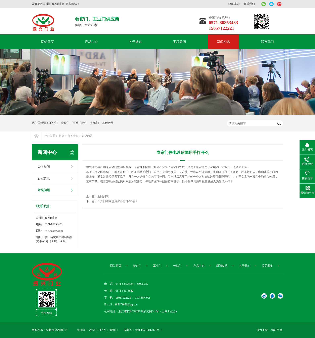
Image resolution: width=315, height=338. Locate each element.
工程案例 (179, 41)
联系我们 (249, 3)
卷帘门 (65, 122)
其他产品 (108, 122)
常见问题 (87, 135)
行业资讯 (44, 178)
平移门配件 (80, 122)
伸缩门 (94, 122)
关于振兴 (135, 41)
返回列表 (103, 196)
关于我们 (244, 265)
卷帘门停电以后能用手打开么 (182, 152)
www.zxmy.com (54, 230)
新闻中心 (73, 135)
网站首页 (47, 41)
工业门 (53, 122)
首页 (61, 135)
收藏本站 (234, 3)
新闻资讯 (223, 41)
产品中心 (91, 41)
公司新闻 (44, 166)
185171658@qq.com (126, 304)
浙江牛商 (276, 330)
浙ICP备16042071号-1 (148, 330)
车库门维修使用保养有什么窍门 (117, 201)
